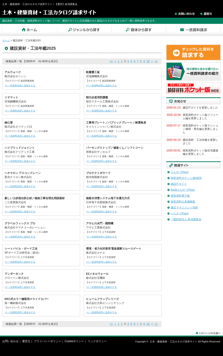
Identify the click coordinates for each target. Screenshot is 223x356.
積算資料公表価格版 (183, 201)
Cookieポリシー (74, 341)
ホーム (6, 40)
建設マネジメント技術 (184, 207)
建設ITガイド (179, 183)
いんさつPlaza (179, 213)
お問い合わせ (10, 341)
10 (148, 61)
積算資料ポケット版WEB (186, 178)
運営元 (26, 341)
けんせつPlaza (179, 172)
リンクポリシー (97, 341)
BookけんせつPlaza (183, 189)
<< (111, 61)
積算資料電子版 (180, 195)
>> (156, 61)
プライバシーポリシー (47, 341)
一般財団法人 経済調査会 (186, 219)
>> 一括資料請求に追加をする (20, 85)
